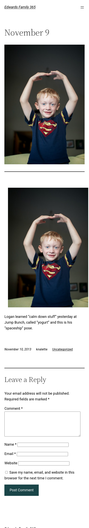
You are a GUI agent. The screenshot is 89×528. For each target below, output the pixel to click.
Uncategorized (62, 349)
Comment (13, 408)
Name (10, 449)
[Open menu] (82, 7)
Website (10, 468)
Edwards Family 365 (20, 7)
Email (10, 458)
